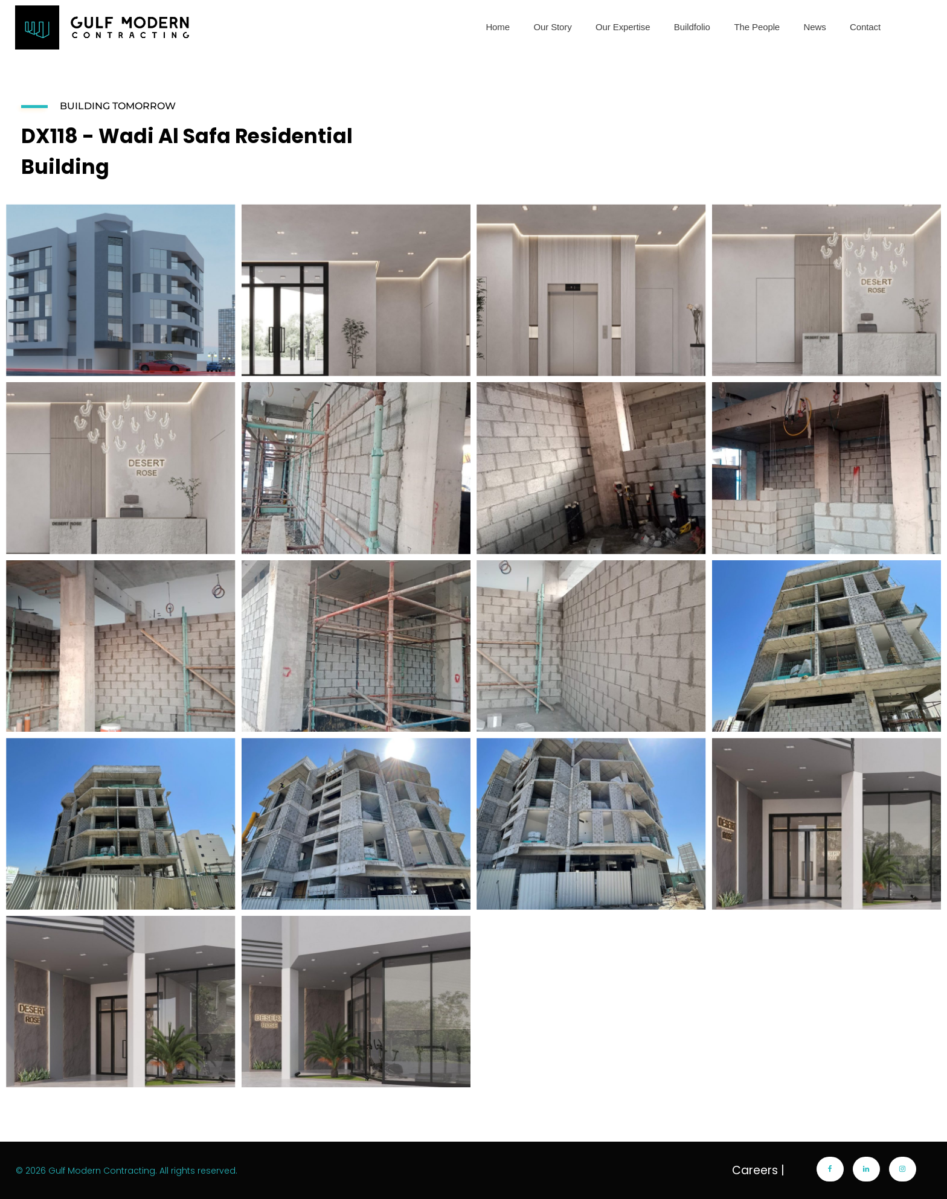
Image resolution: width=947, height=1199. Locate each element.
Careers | (758, 1170)
